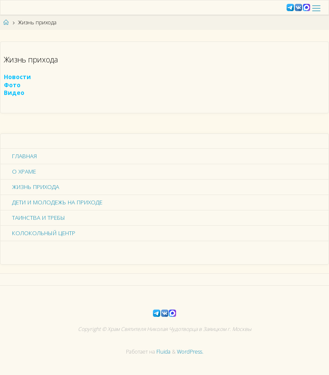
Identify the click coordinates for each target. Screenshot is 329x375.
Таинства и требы (38, 217)
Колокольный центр (43, 233)
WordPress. (190, 351)
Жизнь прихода (35, 187)
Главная (24, 156)
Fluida (162, 351)
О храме (24, 171)
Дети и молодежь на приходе (57, 202)
